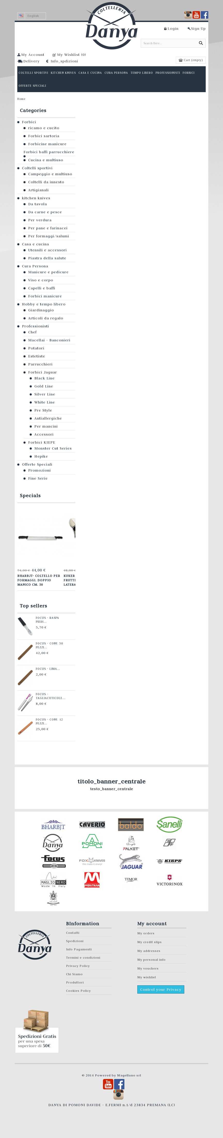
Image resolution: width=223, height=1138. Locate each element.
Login (173, 28)
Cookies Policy (78, 991)
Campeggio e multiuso (50, 174)
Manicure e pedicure (48, 272)
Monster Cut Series (53, 448)
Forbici (29, 122)
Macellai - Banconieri (49, 340)
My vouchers (148, 968)
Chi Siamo (74, 974)
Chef (32, 332)
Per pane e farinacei (48, 228)
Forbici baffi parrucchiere (48, 152)
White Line (44, 402)
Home (21, 99)
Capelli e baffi (41, 288)
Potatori (36, 348)
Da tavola (37, 204)
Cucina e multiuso (45, 160)
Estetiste (36, 356)
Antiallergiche (48, 418)
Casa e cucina (35, 244)
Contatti (72, 933)
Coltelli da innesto (46, 182)
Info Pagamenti (79, 949)
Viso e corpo (40, 280)
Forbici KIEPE (41, 442)
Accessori (44, 434)
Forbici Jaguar (42, 372)
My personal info (151, 959)
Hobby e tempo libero (44, 304)
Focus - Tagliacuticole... (51, 696)
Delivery (31, 61)
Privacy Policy (78, 966)
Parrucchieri (40, 364)
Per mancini (46, 426)
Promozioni (39, 470)
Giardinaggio (41, 310)
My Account (32, 54)
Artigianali (38, 190)
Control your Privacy (160, 989)
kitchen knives (36, 198)
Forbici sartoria (43, 136)
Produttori (75, 982)
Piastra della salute (47, 258)
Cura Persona (35, 266)
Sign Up (198, 28)
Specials (30, 495)
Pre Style (43, 410)
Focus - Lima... (48, 669)
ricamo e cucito (43, 128)
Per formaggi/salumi (48, 236)
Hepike (41, 456)
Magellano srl (129, 1075)
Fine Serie (38, 478)
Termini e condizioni (83, 957)
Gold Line (43, 386)
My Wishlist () (71, 54)
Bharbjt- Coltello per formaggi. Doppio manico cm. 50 (38, 580)
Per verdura (40, 220)
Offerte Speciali (37, 464)
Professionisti (35, 326)
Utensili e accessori (47, 250)
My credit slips (149, 942)
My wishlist (146, 977)
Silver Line (44, 394)
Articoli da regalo (45, 318)
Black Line (44, 378)
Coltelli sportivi (37, 168)
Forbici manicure (45, 296)
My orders (146, 933)
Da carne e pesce (45, 212)
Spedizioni (75, 941)
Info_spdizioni (64, 61)
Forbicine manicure (47, 144)
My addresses (149, 951)
